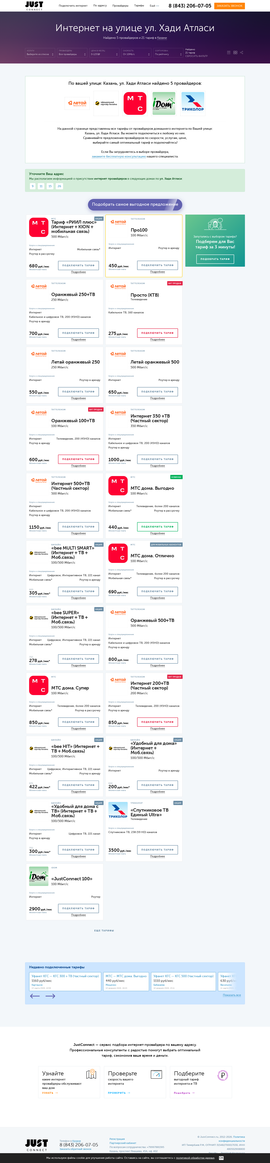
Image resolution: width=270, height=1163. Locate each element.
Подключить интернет (73, 5)
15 (50, 186)
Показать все (232, 995)
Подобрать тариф (215, 259)
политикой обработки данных (195, 1158)
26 (59, 186)
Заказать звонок (229, 6)
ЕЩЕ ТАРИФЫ (104, 931)
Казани (162, 38)
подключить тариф (78, 266)
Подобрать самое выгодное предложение (135, 204)
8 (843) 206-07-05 (190, 6)
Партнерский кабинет (123, 1143)
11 (41, 186)
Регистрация (117, 1139)
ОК (221, 1158)
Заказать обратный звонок (75, 1149)
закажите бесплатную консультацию (119, 156)
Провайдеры (120, 5)
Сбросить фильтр (196, 56)
